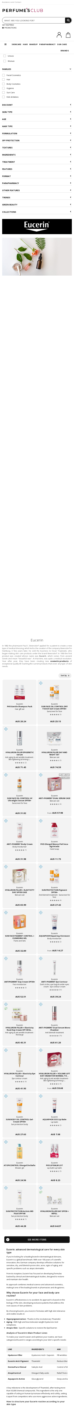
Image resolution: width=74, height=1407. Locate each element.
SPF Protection (36, 140)
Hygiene (8, 88)
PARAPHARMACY (47, 44)
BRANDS (65, 50)
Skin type (36, 112)
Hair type (36, 126)
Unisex (8, 56)
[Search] (68, 20)
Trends (36, 197)
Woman (9, 61)
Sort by (65, 675)
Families (36, 69)
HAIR (25, 44)
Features (36, 169)
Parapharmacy (36, 183)
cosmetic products (59, 661)
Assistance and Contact (11, 2)
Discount (36, 104)
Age (36, 119)
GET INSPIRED (8, 25)
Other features (36, 190)
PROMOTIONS (9, 27)
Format (36, 176)
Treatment (36, 162)
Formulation (36, 133)
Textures (36, 147)
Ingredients (36, 154)
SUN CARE (62, 44)
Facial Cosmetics (11, 75)
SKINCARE (16, 44)
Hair (6, 79)
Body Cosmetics (11, 84)
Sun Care (8, 92)
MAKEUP (33, 44)
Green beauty (36, 204)
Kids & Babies (10, 97)
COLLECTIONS (36, 212)
